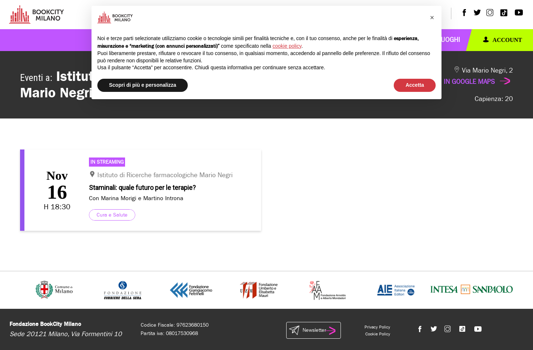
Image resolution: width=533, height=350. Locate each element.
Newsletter (313, 330)
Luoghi (448, 40)
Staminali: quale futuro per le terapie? (142, 187)
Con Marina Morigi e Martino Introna (136, 198)
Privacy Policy (377, 327)
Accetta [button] (414, 85)
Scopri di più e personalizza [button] (142, 85)
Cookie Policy (377, 334)
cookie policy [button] (287, 46)
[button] (432, 17)
